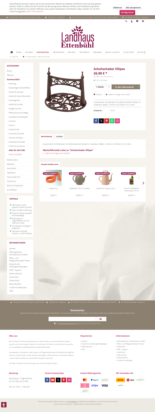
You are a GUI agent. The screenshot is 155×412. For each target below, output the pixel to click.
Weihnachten (12, 160)
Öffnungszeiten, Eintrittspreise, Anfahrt (18, 253)
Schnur (11, 125)
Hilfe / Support (15, 270)
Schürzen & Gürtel (16, 133)
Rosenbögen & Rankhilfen (19, 88)
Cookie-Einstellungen (18, 287)
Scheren (12, 121)
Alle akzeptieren (133, 7)
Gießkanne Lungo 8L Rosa (105, 188)
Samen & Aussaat (15, 92)
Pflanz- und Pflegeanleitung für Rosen (19, 259)
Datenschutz (14, 280)
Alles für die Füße (16, 150)
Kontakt (12, 248)
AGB (11, 291)
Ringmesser (53, 188)
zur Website (12, 190)
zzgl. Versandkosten (107, 76)
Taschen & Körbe (15, 137)
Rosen (9, 71)
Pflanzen (10, 75)
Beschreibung (46, 136)
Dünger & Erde (14, 108)
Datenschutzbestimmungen (68, 323)
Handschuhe (13, 129)
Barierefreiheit (15, 284)
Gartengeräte (14, 100)
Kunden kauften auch (49, 164)
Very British (11, 168)
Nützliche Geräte (15, 104)
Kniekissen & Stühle (16, 142)
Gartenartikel (13, 79)
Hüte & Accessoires (16, 146)
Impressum (14, 277)
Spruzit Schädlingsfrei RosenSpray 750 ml (131, 189)
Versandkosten (72, 402)
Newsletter (121, 346)
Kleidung (12, 83)
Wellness (10, 164)
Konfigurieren (127, 12)
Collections (11, 181)
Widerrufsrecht (15, 273)
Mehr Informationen (35, 11)
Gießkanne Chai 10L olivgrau (79, 188)
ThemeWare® (97, 404)
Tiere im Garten (15, 154)
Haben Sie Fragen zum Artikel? (118, 94)
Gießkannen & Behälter (18, 117)
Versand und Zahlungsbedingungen (18, 265)
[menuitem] (143, 21)
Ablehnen (117, 7)
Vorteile (59, 136)
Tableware (11, 172)
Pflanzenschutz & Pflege (18, 113)
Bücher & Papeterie (15, 185)
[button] (3, 404)
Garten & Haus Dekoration (19, 96)
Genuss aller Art (13, 177)
